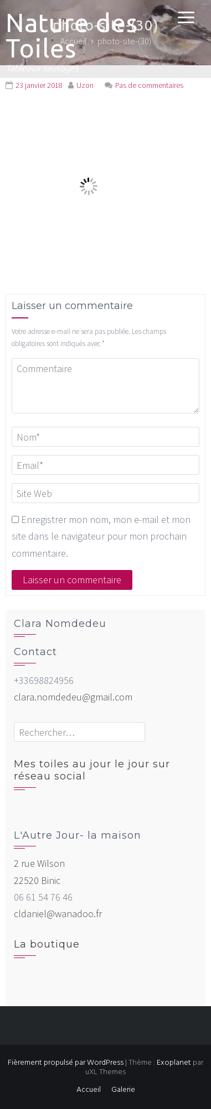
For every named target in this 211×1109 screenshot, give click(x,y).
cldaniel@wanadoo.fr (58, 913)
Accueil (88, 1090)
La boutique (47, 944)
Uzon (85, 85)
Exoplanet (174, 1062)
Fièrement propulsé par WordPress (65, 1062)
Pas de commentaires (149, 85)
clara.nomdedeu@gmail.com (73, 696)
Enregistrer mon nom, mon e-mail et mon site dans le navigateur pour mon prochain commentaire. (101, 536)
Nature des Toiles (72, 35)
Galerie (123, 1090)
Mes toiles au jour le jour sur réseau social (92, 770)
